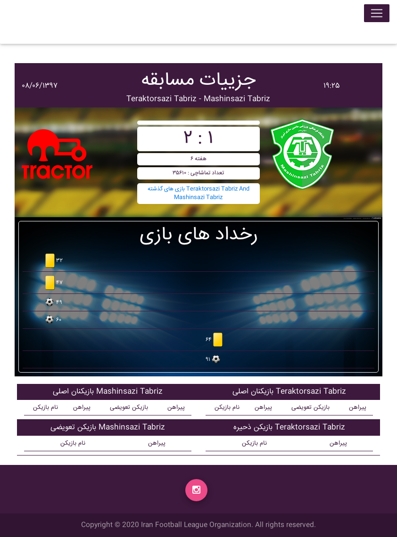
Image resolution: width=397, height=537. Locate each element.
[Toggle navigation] (376, 15)
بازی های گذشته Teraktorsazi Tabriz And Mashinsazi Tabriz (198, 193)
